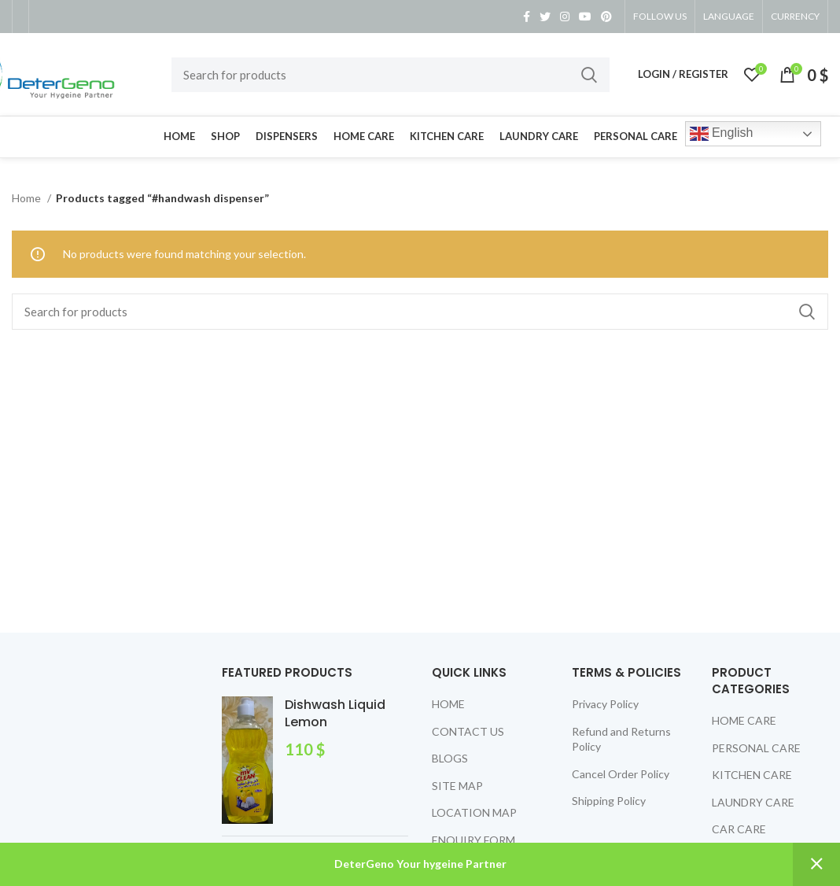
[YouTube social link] (585, 16)
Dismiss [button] (816, 864)
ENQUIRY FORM (473, 840)
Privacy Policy (605, 704)
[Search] (390, 75)
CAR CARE (739, 829)
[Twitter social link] (545, 16)
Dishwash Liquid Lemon (335, 713)
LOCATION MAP (474, 812)
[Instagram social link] (564, 16)
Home (27, 198)
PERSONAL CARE (756, 748)
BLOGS (450, 758)
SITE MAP (457, 785)
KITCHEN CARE (752, 774)
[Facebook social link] (526, 16)
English (721, 133)
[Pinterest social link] (606, 16)
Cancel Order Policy (620, 774)
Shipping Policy (609, 800)
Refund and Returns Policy (621, 739)
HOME (448, 704)
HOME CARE (744, 720)
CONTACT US (468, 731)
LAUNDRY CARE (753, 802)
